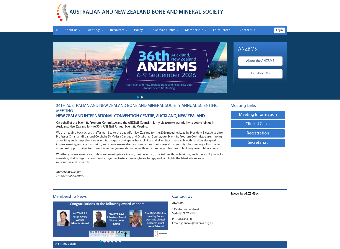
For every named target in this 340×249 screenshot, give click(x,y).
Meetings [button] (95, 30)
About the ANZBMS (260, 61)
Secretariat (258, 143)
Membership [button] (195, 30)
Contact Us (247, 30)
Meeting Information (258, 115)
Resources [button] (118, 30)
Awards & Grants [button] (165, 30)
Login (279, 30)
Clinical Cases (257, 124)
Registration (258, 133)
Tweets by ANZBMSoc (244, 193)
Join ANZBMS (260, 73)
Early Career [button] (223, 30)
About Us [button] (72, 30)
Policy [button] (139, 30)
